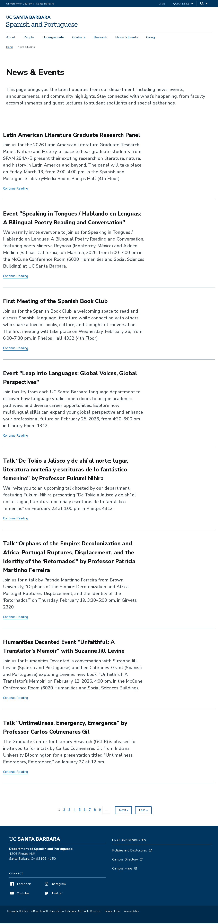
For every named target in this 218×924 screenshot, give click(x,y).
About (10, 37)
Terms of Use (112, 911)
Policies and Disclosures (129, 851)
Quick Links (181, 3)
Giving (150, 37)
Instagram (55, 884)
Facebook (20, 884)
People (29, 37)
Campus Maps (122, 869)
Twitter (53, 894)
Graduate (79, 37)
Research (100, 37)
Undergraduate (53, 37)
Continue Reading (15, 189)
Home (9, 47)
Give (162, 3)
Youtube (19, 894)
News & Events (126, 37)
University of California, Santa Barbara (30, 3)
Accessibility (131, 911)
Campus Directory (125, 860)
